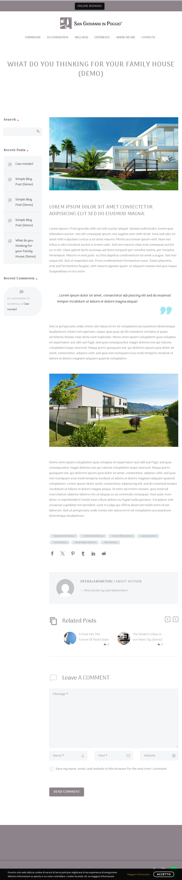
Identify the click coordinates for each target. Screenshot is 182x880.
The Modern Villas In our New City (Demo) (147, 637)
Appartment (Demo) (64, 536)
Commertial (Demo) (93, 536)
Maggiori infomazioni (138, 874)
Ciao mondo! (24, 164)
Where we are (125, 37)
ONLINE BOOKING (89, 6)
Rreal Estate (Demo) (85, 542)
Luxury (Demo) (148, 536)
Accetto (164, 874)
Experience (102, 37)
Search (38, 131)
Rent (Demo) (60, 542)
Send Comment (67, 792)
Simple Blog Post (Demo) (24, 182)
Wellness (81, 37)
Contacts (148, 37)
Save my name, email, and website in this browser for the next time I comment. (111, 769)
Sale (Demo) (110, 542)
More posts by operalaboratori (106, 590)
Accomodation (57, 37)
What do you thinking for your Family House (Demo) (25, 248)
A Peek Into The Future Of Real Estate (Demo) (94, 640)
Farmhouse (33, 37)
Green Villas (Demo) (122, 536)
